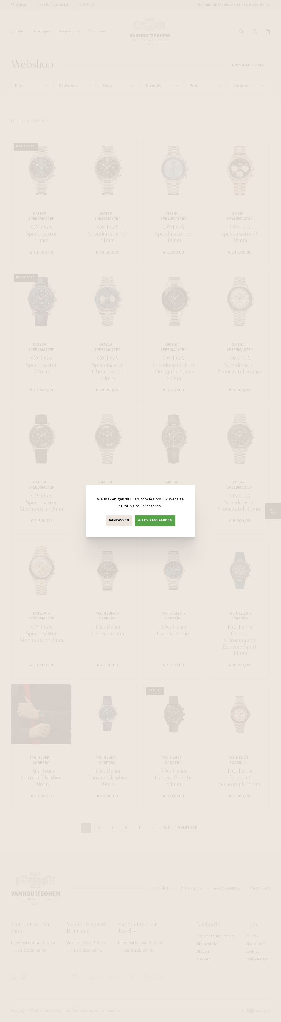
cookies (147, 499)
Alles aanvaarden (155, 520)
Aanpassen (119, 520)
